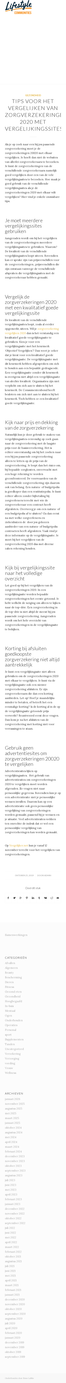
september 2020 (15, 1313)
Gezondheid (33, 95)
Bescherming (13, 977)
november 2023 (15, 1161)
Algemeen (11, 967)
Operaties (11, 1025)
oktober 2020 (13, 1309)
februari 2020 (13, 1333)
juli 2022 (10, 1228)
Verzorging (12, 1058)
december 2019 (14, 1342)
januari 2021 (12, 1294)
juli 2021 (9, 1266)
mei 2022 (10, 1237)
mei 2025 (10, 1113)
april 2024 (11, 1142)
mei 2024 (10, 1137)
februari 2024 (13, 1151)
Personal (10, 1030)
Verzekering (13, 1053)
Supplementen (14, 1039)
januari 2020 (12, 1337)
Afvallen (10, 963)
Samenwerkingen (16, 935)
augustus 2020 (13, 1318)
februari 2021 (13, 1290)
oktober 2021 (13, 1256)
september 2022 (15, 1223)
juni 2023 (10, 1185)
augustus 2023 (13, 1175)
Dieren (9, 982)
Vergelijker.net (18, 845)
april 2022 (11, 1242)
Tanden (10, 1044)
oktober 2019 (13, 1352)
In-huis (9, 1006)
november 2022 (15, 1213)
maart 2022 (12, 1247)
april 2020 (11, 1328)
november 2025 (15, 1103)
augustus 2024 (13, 1132)
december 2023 (15, 1156)
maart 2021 (11, 1285)
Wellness (10, 1073)
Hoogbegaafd (13, 1001)
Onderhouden (14, 1020)
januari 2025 (12, 1123)
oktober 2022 (13, 1218)
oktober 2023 (13, 1165)
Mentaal (10, 1010)
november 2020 (15, 1304)
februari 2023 (13, 1199)
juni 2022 (10, 1232)
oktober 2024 (13, 1127)
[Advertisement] (33, 49)
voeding (10, 1063)
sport (8, 1034)
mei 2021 (10, 1275)
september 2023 (15, 1170)
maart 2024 (12, 1146)
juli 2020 (10, 1323)
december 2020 (15, 1299)
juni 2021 (10, 1271)
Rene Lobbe (28, 1378)
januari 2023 (12, 1204)
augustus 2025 (13, 1108)
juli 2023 (10, 1180)
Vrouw (9, 1068)
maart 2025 (12, 1118)
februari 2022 (13, 1251)
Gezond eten (13, 991)
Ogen (8, 1015)
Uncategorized (14, 1049)
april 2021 (11, 1280)
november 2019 (14, 1347)
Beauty (9, 972)
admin (47, 875)
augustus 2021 (13, 1261)
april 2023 (11, 1194)
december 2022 (14, 1208)
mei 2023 (10, 1189)
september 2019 (15, 1356)
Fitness (9, 987)
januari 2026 (12, 1099)
